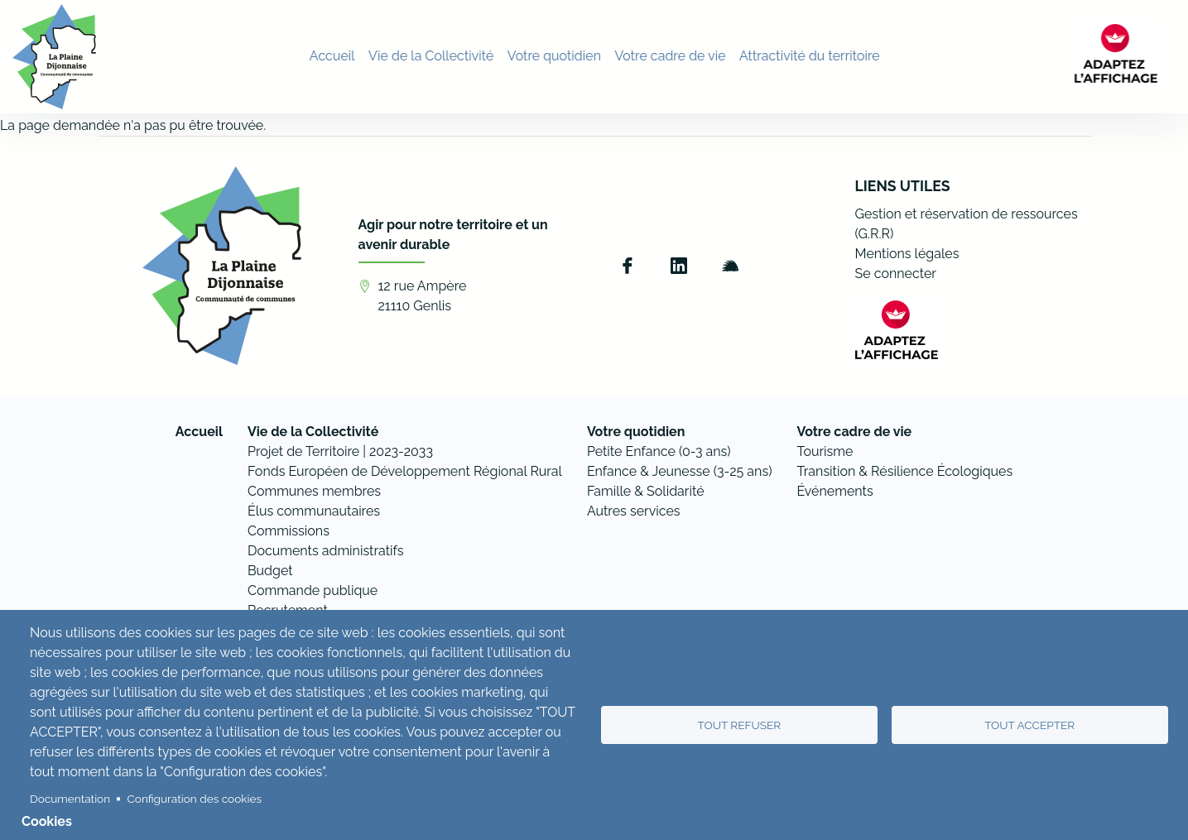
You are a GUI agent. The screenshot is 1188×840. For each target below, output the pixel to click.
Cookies (47, 821)
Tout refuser (740, 725)
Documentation (70, 798)
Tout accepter (1029, 725)
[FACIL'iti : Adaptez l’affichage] (1134, 55)
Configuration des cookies (194, 798)
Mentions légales (907, 254)
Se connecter (895, 273)
